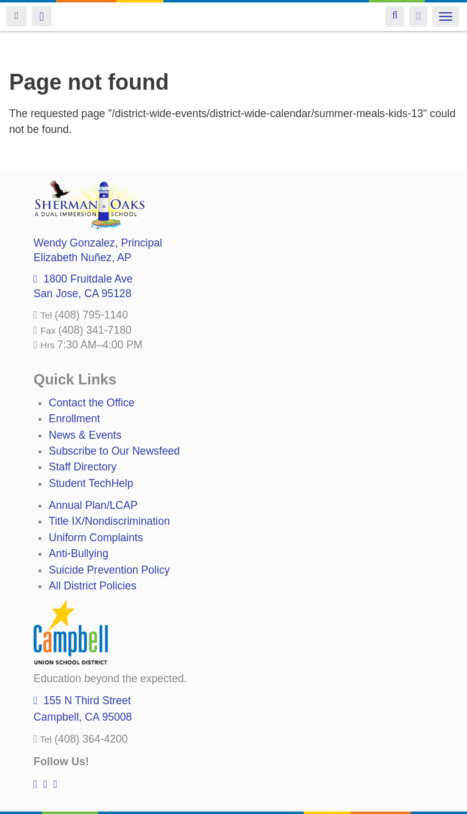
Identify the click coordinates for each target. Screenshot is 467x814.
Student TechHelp (91, 483)
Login (16, 16)
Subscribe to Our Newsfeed (114, 451)
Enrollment (74, 418)
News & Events (85, 435)
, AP (82, 257)
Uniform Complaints (96, 537)
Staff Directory (82, 467)
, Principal (98, 243)
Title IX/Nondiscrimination (109, 521)
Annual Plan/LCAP (93, 505)
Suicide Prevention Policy (109, 570)
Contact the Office (92, 403)
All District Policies (93, 586)
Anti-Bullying (79, 553)
